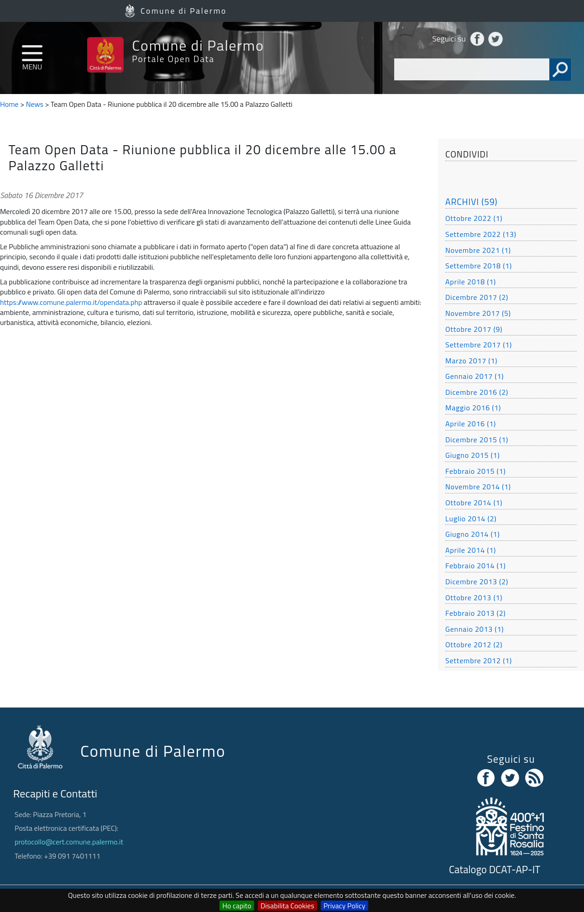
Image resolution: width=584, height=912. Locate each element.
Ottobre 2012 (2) (473, 644)
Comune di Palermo (184, 11)
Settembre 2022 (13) (480, 234)
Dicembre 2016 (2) (476, 392)
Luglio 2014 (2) (470, 518)
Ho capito (236, 906)
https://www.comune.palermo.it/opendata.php (71, 302)
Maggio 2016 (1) (473, 407)
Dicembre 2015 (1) (476, 439)
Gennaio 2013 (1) (474, 629)
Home (9, 104)
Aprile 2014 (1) (470, 550)
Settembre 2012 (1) (478, 660)
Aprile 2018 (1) (470, 281)
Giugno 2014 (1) (472, 534)
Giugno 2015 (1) (472, 455)
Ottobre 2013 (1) (473, 597)
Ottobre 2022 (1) (473, 218)
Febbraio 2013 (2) (475, 613)
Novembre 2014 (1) (478, 486)
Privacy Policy (344, 906)
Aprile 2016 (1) (470, 423)
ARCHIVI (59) (471, 201)
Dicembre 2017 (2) (476, 297)
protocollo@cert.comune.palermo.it (69, 841)
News (34, 104)
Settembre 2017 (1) (478, 344)
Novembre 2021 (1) (478, 250)
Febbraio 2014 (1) (475, 565)
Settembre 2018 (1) (478, 265)
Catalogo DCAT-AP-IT (494, 869)
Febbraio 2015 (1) (475, 471)
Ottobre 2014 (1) (473, 502)
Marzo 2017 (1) (471, 360)
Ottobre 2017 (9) (473, 329)
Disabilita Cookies (287, 906)
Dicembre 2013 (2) (476, 581)
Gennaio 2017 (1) (474, 376)
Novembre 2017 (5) (478, 313)
